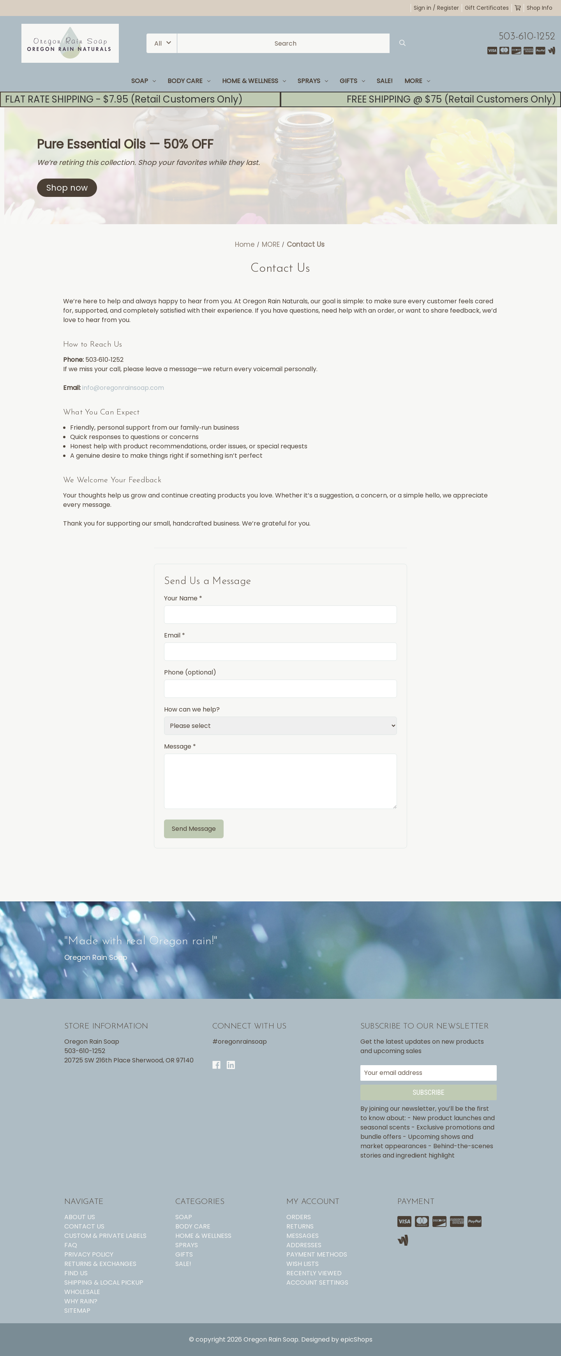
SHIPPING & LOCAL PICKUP (103, 1282)
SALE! (385, 80)
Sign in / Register (436, 8)
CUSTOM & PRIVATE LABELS (105, 1235)
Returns (300, 1226)
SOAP (143, 80)
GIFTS (352, 80)
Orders (298, 1217)
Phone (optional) (190, 672)
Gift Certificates (487, 8)
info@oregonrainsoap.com (123, 387)
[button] (67, 188)
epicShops (356, 1339)
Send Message (194, 828)
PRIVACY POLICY (88, 1254)
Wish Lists (302, 1263)
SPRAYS (313, 80)
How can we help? (192, 709)
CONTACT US (84, 1226)
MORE (417, 80)
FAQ (70, 1245)
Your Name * (183, 598)
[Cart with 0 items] (518, 8)
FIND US (76, 1273)
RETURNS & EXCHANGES (100, 1263)
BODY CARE (189, 80)
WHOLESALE (82, 1291)
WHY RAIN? (80, 1301)
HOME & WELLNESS (254, 80)
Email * (174, 635)
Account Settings (317, 1282)
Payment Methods (316, 1254)
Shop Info (539, 8)
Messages (302, 1235)
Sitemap (77, 1310)
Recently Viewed (314, 1273)
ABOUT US (79, 1217)
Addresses (303, 1245)
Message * (180, 746)
